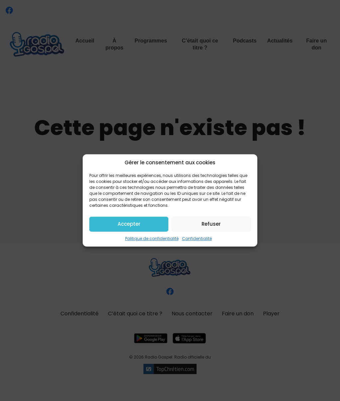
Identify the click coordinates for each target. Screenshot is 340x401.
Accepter (129, 223)
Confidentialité (197, 238)
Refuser (211, 223)
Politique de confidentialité (152, 238)
